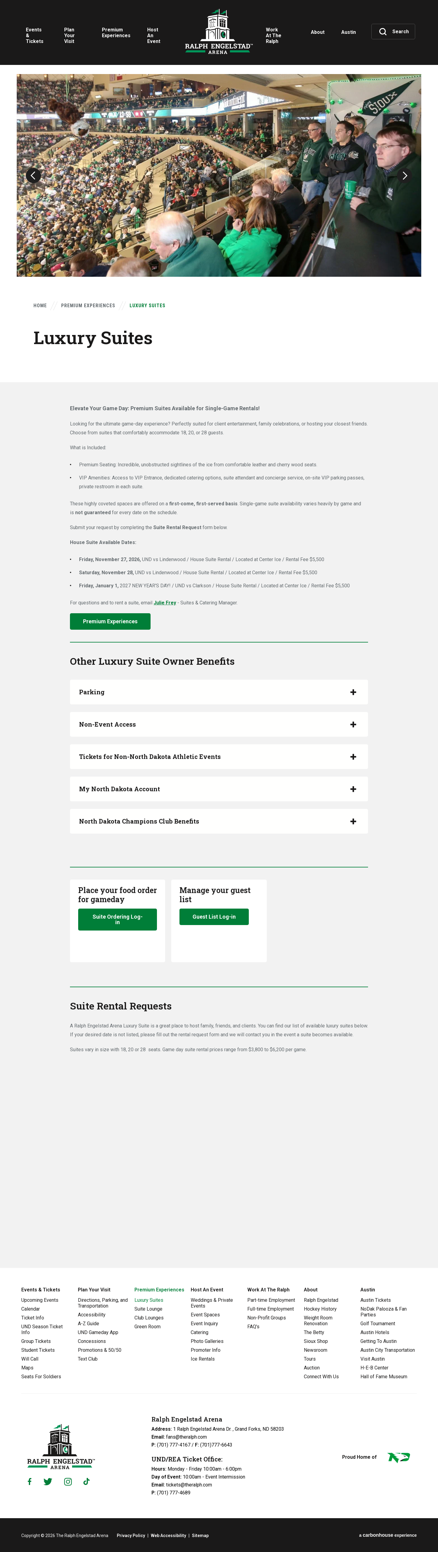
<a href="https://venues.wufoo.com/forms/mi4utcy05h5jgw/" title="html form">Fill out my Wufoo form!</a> (219, 1154)
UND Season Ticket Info (42, 1329)
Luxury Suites (148, 1300)
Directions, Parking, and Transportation (103, 1303)
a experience (388, 1535)
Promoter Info (206, 1350)
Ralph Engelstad (321, 1300)
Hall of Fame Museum (383, 1376)
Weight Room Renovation (318, 1320)
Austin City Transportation (387, 1350)
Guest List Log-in (214, 916)
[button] (33, 175)
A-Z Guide (88, 1323)
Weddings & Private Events (212, 1303)
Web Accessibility (168, 1535)
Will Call (29, 1359)
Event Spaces (205, 1315)
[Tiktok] (87, 1481)
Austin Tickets (375, 1300)
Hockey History (320, 1309)
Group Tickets (36, 1341)
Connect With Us (321, 1376)
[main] (219, 634)
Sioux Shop (316, 1341)
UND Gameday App (98, 1332)
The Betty (314, 1332)
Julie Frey (165, 603)
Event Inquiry (204, 1323)
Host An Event (207, 1290)
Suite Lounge (148, 1309)
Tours (310, 1359)
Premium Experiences (88, 305)
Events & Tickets (40, 1290)
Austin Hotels (374, 1332)
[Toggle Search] (394, 32)
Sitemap (200, 1535)
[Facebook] (29, 1481)
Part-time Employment (271, 1300)
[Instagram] (68, 1481)
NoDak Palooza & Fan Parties (383, 1312)
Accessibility (92, 1315)
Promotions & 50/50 (99, 1350)
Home (40, 305)
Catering (199, 1332)
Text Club (88, 1359)
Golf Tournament (377, 1323)
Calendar (30, 1309)
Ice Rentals (203, 1359)
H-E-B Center (374, 1368)
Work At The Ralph (268, 1290)
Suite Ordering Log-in (117, 919)
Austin (367, 1290)
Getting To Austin (378, 1341)
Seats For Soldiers (41, 1376)
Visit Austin (372, 1359)
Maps (27, 1368)
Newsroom (315, 1350)
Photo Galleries (207, 1341)
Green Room (147, 1327)
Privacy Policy (131, 1535)
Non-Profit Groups (266, 1318)
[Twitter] (48, 1482)
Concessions (92, 1341)
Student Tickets (38, 1350)
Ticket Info (32, 1318)
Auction (312, 1368)
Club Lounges (149, 1318)
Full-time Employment (270, 1309)
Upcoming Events (39, 1300)
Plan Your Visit (94, 1290)
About (311, 1290)
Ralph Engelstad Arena (219, 31)
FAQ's (253, 1327)
